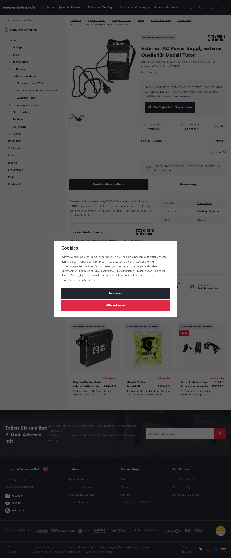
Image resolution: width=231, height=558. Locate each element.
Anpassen (116, 293)
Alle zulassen (115, 305)
